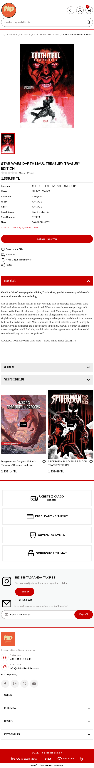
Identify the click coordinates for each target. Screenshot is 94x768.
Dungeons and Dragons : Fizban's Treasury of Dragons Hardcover (18, 463)
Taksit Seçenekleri (14, 379)
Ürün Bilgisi (10, 281)
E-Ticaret (41, 765)
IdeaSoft (34, 765)
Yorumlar (9, 367)
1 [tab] (47, 480)
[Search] (47, 22)
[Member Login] (80, 10)
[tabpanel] (23, 432)
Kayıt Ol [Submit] (83, 614)
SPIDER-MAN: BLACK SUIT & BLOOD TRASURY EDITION (67, 463)
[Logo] (8, 10)
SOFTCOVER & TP (66, 186)
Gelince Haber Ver (47, 239)
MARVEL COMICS (41, 191)
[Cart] (89, 10)
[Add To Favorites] (47, 249)
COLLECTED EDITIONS (43, 186)
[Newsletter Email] (47, 614)
